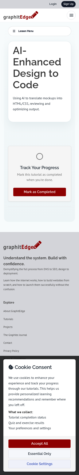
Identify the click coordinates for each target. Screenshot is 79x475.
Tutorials (8, 319)
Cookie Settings (39, 464)
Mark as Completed (39, 192)
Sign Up (68, 4)
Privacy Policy (11, 351)
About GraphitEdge (14, 311)
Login (53, 4)
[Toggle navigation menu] (71, 15)
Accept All (39, 444)
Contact (7, 343)
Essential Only (39, 454)
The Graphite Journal (15, 335)
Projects (7, 327)
